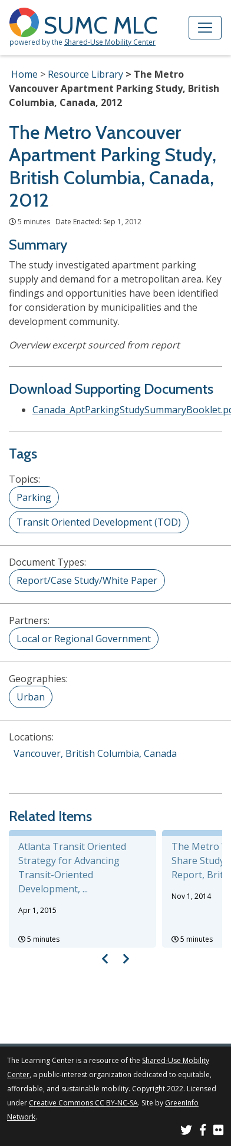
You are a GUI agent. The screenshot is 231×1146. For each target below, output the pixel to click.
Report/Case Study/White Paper (86, 580)
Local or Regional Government (83, 638)
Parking (33, 497)
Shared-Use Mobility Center (110, 42)
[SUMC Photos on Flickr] (218, 1132)
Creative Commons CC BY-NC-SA (83, 1103)
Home (24, 74)
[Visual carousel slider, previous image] (105, 958)
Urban (30, 696)
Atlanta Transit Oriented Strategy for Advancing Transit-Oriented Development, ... (72, 867)
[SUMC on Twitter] (186, 1132)
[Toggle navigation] (205, 27)
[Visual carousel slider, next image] (126, 958)
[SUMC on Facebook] (203, 1132)
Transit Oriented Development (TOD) (98, 522)
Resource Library (85, 74)
